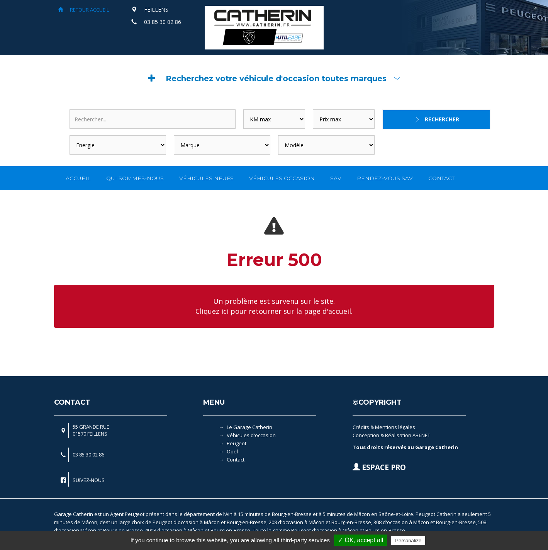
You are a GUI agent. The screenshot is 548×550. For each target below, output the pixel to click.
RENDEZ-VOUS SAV (385, 178)
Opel (232, 451)
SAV (335, 178)
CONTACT (441, 178)
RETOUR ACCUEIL (83, 9)
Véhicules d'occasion (251, 435)
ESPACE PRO (379, 467)
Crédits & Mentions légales (384, 427)
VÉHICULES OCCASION (282, 178)
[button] (274, 78)
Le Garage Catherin (249, 427)
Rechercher (442, 119)
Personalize (408, 540)
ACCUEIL (78, 178)
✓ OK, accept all (360, 540)
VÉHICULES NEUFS (206, 178)
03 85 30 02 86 (162, 22)
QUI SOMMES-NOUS (135, 178)
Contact (235, 459)
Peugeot (236, 443)
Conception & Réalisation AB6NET (391, 435)
